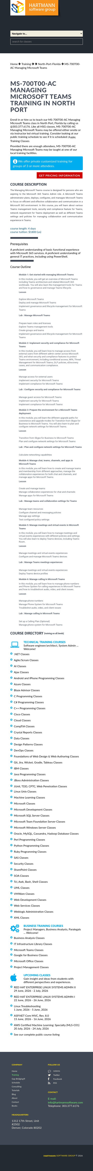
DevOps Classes (23, 750)
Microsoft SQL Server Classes (32, 815)
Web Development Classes (30, 899)
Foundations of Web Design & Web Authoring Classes (46, 756)
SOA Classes (21, 875)
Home (14, 63)
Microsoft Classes (24, 803)
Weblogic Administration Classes (33, 911)
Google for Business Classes (31, 955)
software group (59, 1155)
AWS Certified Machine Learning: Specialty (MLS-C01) (46, 1025)
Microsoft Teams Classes (28, 949)
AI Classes (20, 666)
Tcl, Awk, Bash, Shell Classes (31, 881)
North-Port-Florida (49, 63)
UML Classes (22, 887)
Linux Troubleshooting (27, 1006)
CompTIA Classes (24, 726)
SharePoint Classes (25, 869)
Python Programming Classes (31, 845)
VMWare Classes (24, 893)
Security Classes (23, 863)
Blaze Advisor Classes (27, 690)
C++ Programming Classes (29, 708)
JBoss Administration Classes (31, 780)
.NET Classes (22, 654)
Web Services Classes (27, 905)
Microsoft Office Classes (28, 961)
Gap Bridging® (18, 1078)
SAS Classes (21, 857)
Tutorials (15, 1090)
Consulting (16, 1086)
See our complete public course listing (37, 1034)
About (14, 1098)
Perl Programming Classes (29, 839)
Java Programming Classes (30, 774)
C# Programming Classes (29, 702)
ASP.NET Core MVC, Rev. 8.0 (31, 1015)
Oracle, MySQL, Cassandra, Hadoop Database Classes (46, 833)
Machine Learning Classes (29, 797)
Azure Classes (22, 684)
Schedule (16, 1082)
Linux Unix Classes (25, 791)
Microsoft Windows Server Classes (35, 827)
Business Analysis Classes (29, 937)
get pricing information (59, 175)
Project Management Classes (31, 967)
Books (14, 1105)
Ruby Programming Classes (30, 851)
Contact (15, 1102)
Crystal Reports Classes (28, 732)
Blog (14, 1094)
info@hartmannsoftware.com (65, 1102)
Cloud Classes (22, 720)
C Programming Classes (28, 696)
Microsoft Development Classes (33, 809)
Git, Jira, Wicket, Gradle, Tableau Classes (38, 762)
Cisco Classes (22, 714)
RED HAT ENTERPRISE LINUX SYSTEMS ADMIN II (45, 987)
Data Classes (21, 738)
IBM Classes (21, 768)
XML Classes (21, 917)
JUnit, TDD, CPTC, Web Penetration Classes (40, 786)
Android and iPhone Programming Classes (39, 678)
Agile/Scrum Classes (26, 660)
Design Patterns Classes (28, 744)
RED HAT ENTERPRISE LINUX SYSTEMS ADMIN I (44, 996)
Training (26, 63)
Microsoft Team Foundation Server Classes (39, 821)
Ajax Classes (21, 672)
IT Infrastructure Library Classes (33, 943)
